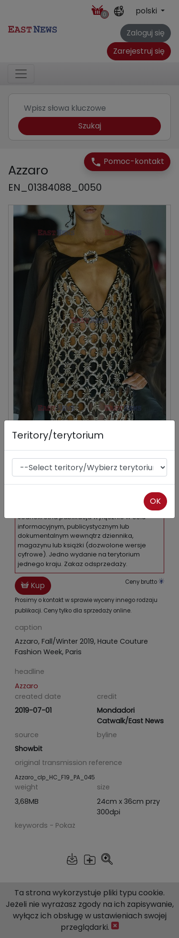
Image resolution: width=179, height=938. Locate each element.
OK (155, 501)
